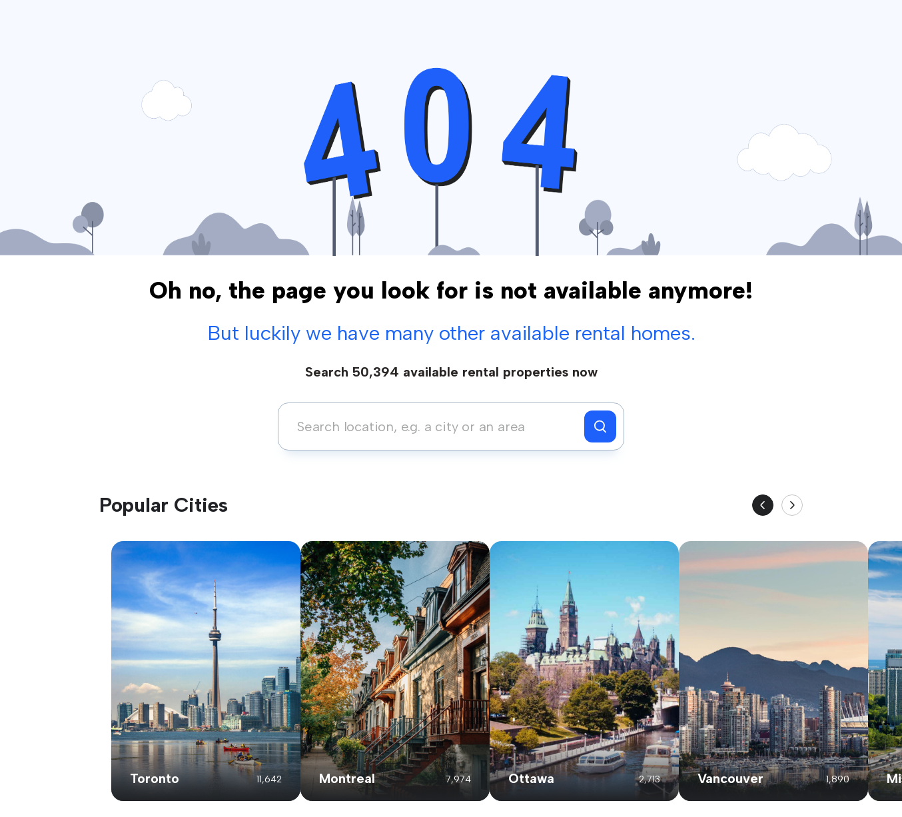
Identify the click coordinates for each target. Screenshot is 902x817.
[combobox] (434, 426)
